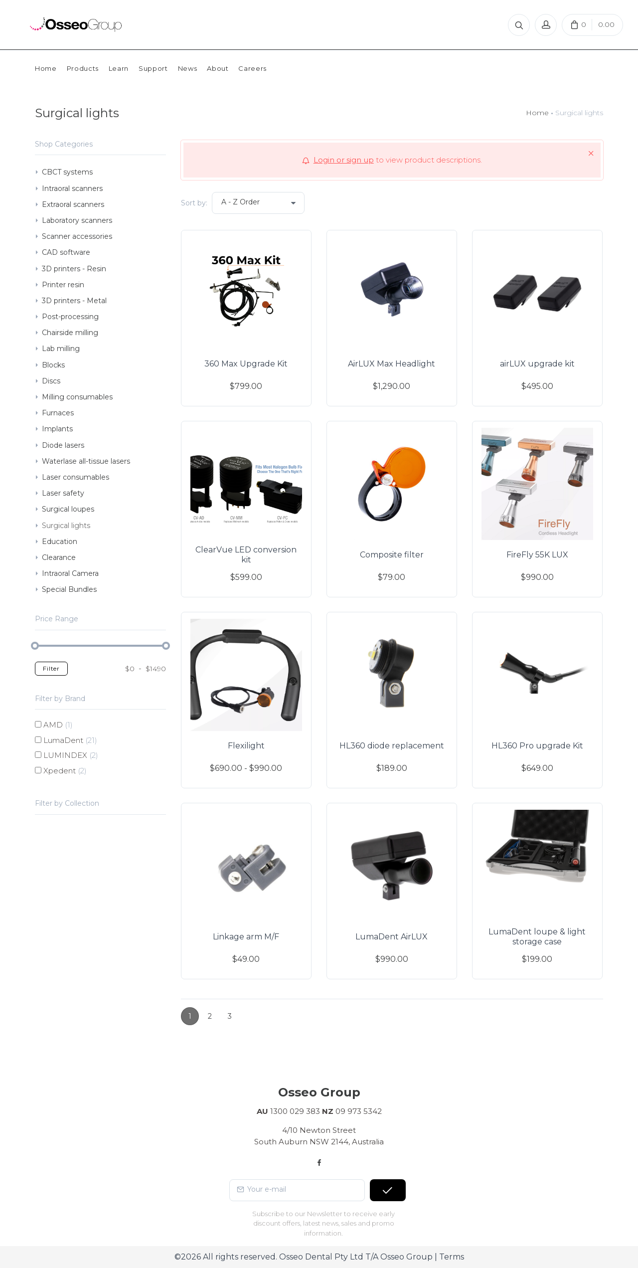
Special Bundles (69, 589)
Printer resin (63, 284)
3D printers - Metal (74, 300)
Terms (451, 1257)
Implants (57, 428)
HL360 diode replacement (391, 745)
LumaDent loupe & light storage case (537, 936)
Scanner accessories (77, 236)
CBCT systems (67, 172)
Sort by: (194, 202)
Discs (51, 380)
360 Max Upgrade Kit (246, 363)
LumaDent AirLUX (391, 936)
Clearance (59, 557)
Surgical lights (66, 525)
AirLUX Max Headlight (391, 363)
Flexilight (246, 745)
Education (59, 541)
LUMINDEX (70, 755)
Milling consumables (77, 396)
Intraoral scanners (72, 188)
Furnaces (58, 412)
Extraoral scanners (73, 204)
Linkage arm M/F (246, 936)
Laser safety (63, 493)
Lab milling (61, 348)
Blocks (53, 365)
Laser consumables (75, 477)
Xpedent (65, 770)
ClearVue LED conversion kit (246, 554)
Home (537, 112)
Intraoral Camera (70, 573)
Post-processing (70, 316)
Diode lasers (63, 445)
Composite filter (392, 554)
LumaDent (70, 740)
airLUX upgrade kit (537, 363)
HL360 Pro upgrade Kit (537, 745)
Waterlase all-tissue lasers (86, 461)
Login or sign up (344, 160)
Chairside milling (70, 332)
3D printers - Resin (74, 268)
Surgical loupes (68, 509)
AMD (58, 724)
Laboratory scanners (77, 220)
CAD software (66, 252)
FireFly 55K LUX (537, 554)
